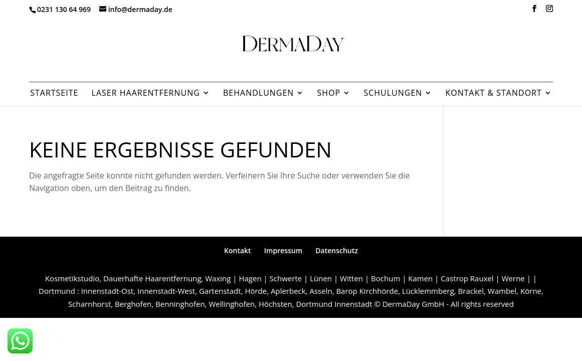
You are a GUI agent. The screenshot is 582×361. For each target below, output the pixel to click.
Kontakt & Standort (493, 93)
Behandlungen (258, 93)
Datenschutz (336, 250)
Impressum (283, 250)
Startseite (54, 93)
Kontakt (237, 250)
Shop (329, 93)
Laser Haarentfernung (146, 93)
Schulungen (392, 93)
